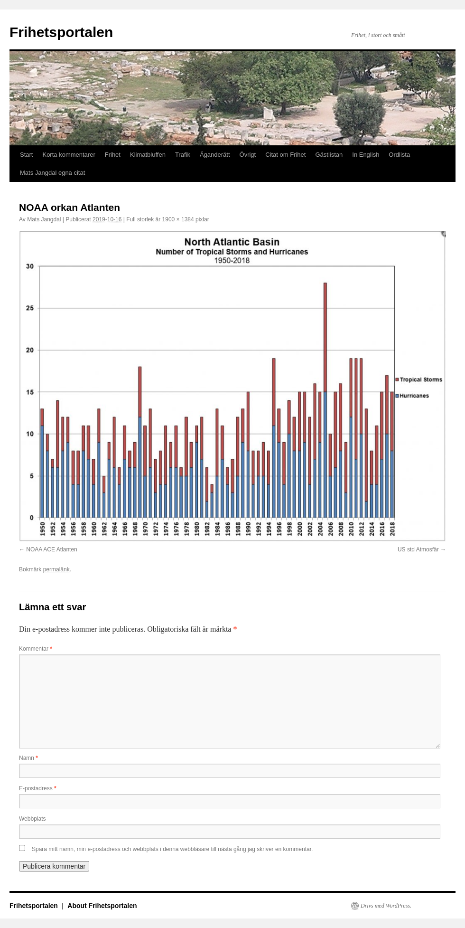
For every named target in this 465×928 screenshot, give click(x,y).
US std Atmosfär (418, 549)
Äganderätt (215, 154)
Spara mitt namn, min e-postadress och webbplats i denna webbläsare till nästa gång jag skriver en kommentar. (172, 849)
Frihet (113, 154)
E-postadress (37, 788)
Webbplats (32, 818)
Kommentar (35, 648)
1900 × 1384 (178, 219)
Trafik (182, 154)
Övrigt (248, 154)
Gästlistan (329, 154)
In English (365, 154)
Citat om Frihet (285, 154)
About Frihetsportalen (102, 905)
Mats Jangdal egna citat (52, 172)
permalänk (56, 569)
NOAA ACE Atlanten (51, 549)
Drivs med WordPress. (386, 905)
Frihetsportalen (61, 32)
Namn (28, 758)
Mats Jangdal (44, 219)
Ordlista (399, 154)
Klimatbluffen (148, 154)
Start (26, 154)
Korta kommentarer (68, 154)
